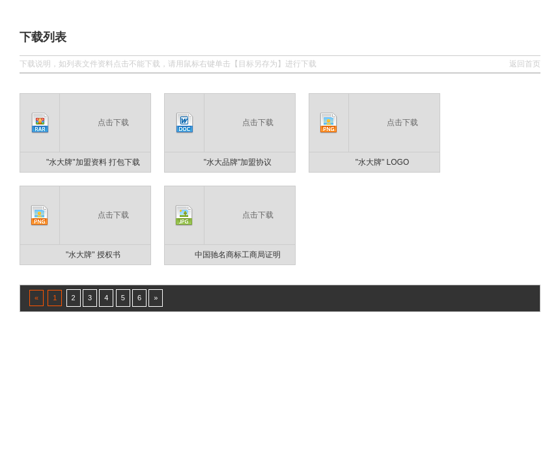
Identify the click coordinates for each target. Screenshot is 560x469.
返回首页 (524, 63)
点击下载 (113, 122)
